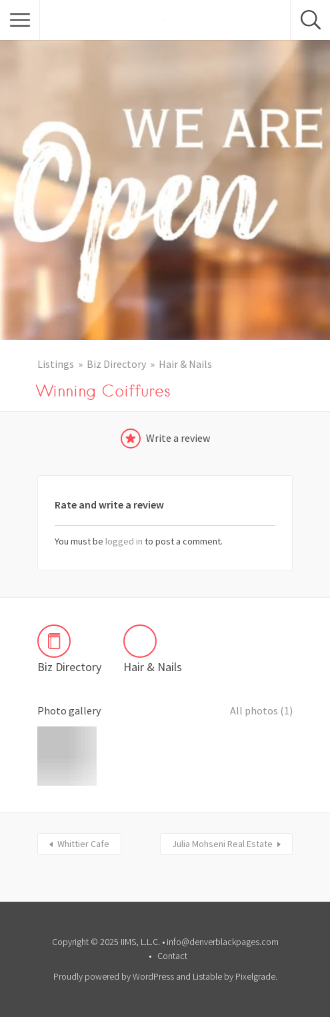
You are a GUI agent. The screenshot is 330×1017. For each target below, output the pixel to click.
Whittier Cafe (83, 844)
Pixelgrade (255, 976)
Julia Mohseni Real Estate (222, 844)
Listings (55, 364)
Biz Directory (116, 364)
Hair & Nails (185, 364)
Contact (172, 956)
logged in (124, 541)
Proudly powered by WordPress (113, 976)
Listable (207, 976)
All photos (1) (261, 710)
